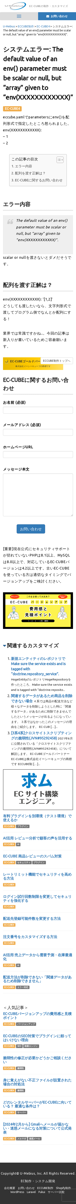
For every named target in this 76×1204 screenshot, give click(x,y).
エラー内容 (23, 166)
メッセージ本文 (16, 469)
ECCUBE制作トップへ (56, 360)
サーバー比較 (56, 1192)
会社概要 (9, 1188)
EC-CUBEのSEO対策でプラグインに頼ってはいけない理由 (37, 1038)
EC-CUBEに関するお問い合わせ (39, 180)
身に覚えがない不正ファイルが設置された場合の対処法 (37, 1082)
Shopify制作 (63, 1188)
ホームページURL (18, 447)
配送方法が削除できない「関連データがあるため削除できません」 (37, 979)
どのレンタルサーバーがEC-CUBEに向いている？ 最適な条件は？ (37, 1104)
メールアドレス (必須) (22, 425)
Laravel (31, 1192)
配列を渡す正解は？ (30, 173)
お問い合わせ (26, 1188)
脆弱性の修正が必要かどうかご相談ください (37, 1060)
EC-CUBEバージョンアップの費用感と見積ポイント (37, 1016)
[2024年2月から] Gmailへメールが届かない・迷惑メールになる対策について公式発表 (37, 1128)
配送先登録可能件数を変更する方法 (32, 918)
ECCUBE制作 (45, 1188)
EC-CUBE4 (12, 108)
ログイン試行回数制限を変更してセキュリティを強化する (37, 898)
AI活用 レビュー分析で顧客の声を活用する (37, 838)
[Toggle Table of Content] (58, 159)
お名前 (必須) (14, 402)
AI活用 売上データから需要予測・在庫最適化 (37, 957)
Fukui (42, 1192)
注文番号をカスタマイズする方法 (30, 937)
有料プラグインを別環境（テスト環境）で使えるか (37, 818)
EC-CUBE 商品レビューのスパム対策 (32, 856)
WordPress (17, 1192)
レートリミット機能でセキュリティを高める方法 (37, 876)
